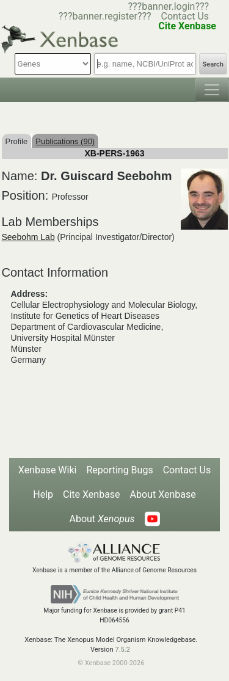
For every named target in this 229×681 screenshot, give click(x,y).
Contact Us (185, 16)
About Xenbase (163, 494)
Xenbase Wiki (47, 470)
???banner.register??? (105, 16)
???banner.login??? (168, 6)
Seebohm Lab (28, 237)
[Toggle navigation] (212, 90)
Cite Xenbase (91, 494)
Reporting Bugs (119, 470)
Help (43, 494)
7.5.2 (122, 650)
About (101, 519)
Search (213, 64)
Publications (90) (65, 141)
